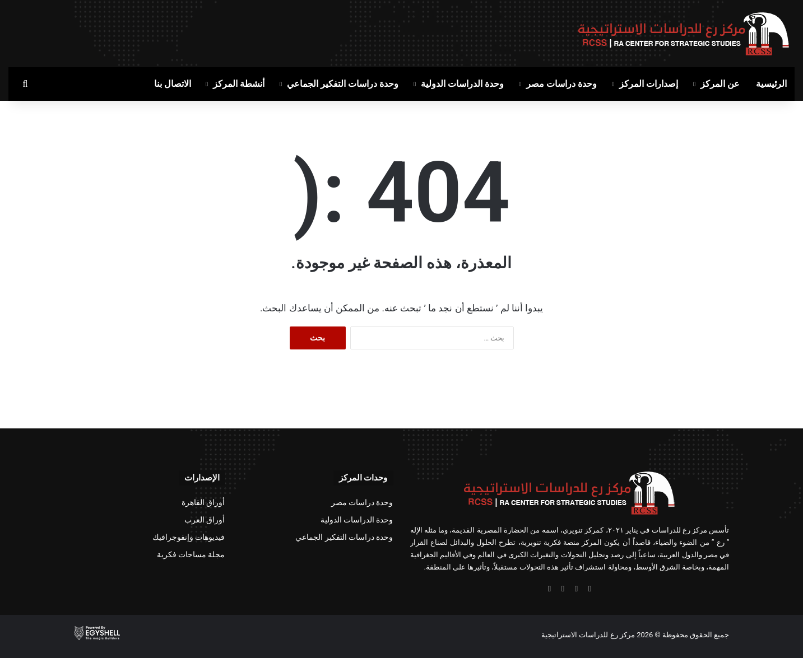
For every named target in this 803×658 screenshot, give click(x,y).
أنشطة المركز (238, 83)
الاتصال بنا (172, 83)
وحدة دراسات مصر (561, 83)
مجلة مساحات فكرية (191, 554)
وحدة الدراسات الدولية (462, 83)
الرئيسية (771, 83)
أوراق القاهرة (203, 502)
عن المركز (720, 83)
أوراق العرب (204, 519)
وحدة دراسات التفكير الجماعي (342, 83)
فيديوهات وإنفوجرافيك (188, 537)
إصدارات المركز (648, 83)
